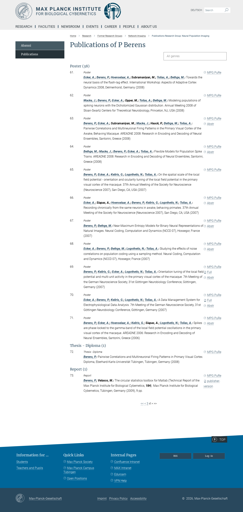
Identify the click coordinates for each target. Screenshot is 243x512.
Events (92, 26)
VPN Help (120, 480)
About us (149, 26)
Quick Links (73, 455)
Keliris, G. (117, 174)
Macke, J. (90, 100)
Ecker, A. (89, 77)
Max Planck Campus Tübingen (78, 470)
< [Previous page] (145, 403)
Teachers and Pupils (29, 468)
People (129, 26)
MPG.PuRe (212, 72)
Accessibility (138, 498)
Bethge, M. (177, 77)
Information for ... (32, 455)
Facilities (46, 26)
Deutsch (196, 10)
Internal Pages (123, 455)
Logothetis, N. (134, 174)
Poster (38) (79, 66)
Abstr (209, 124)
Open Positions (77, 478)
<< (142, 403)
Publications (29, 54)
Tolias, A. (163, 77)
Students (22, 462)
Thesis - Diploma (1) (88, 345)
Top (224, 453)
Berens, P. (103, 77)
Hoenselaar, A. (120, 77)
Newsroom (70, 26)
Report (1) (78, 369)
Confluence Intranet (127, 462)
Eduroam (120, 474)
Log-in (209, 455)
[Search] (226, 10)
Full (208, 272)
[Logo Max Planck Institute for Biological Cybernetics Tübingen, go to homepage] (85, 11)
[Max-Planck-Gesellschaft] (22, 498)
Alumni (26, 45)
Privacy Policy (118, 498)
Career (111, 26)
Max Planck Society (80, 462)
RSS (175, 455)
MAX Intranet (122, 468)
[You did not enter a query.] (213, 10)
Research (23, 26)
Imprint (102, 498)
